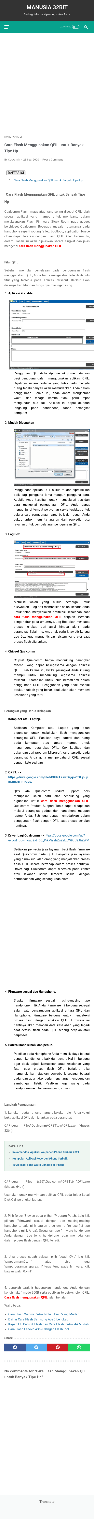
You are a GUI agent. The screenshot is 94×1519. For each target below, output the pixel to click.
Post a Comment (52, 159)
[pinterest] (57, 1347)
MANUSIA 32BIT (47, 7)
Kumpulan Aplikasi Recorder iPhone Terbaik (39, 1158)
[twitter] (36, 1347)
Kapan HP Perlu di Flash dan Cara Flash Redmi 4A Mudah (48, 1324)
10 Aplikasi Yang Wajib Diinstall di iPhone (38, 1165)
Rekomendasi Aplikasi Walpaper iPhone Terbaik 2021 (45, 1152)
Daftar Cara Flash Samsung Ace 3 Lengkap (38, 1319)
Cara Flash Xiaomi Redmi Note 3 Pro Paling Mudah (43, 1314)
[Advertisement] (47, 84)
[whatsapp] (79, 1347)
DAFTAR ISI (16, 173)
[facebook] (15, 1347)
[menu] (6, 27)
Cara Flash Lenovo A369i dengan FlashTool (38, 1329)
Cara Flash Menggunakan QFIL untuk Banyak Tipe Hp (47, 180)
